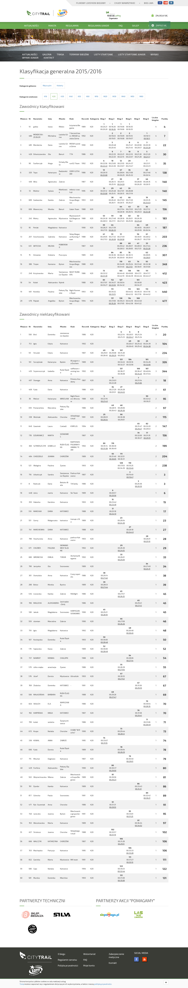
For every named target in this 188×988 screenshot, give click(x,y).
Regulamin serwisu (67, 959)
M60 (141, 96)
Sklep (135, 25)
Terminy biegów (79, 54)
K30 (62, 96)
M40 (123, 96)
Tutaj (22, 984)
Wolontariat (89, 954)
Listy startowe (103, 54)
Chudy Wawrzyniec (124, 3)
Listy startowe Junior (131, 54)
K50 (79, 96)
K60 (87, 96)
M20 (105, 96)
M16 (96, 96)
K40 (71, 96)
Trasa (60, 54)
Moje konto (89, 965)
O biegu (61, 954)
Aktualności (31, 25)
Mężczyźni (47, 85)
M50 (132, 96)
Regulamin (72, 25)
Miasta (52, 25)
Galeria (46, 54)
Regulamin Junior (98, 25)
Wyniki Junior (30, 57)
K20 (53, 96)
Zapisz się (159, 25)
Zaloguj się (160, 15)
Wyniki (154, 54)
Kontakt (49, 57)
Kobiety (60, 85)
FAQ (121, 25)
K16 (45, 96)
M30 (114, 96)
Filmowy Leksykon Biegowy (91, 3)
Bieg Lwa (148, 3)
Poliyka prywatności (68, 965)
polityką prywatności (102, 984)
